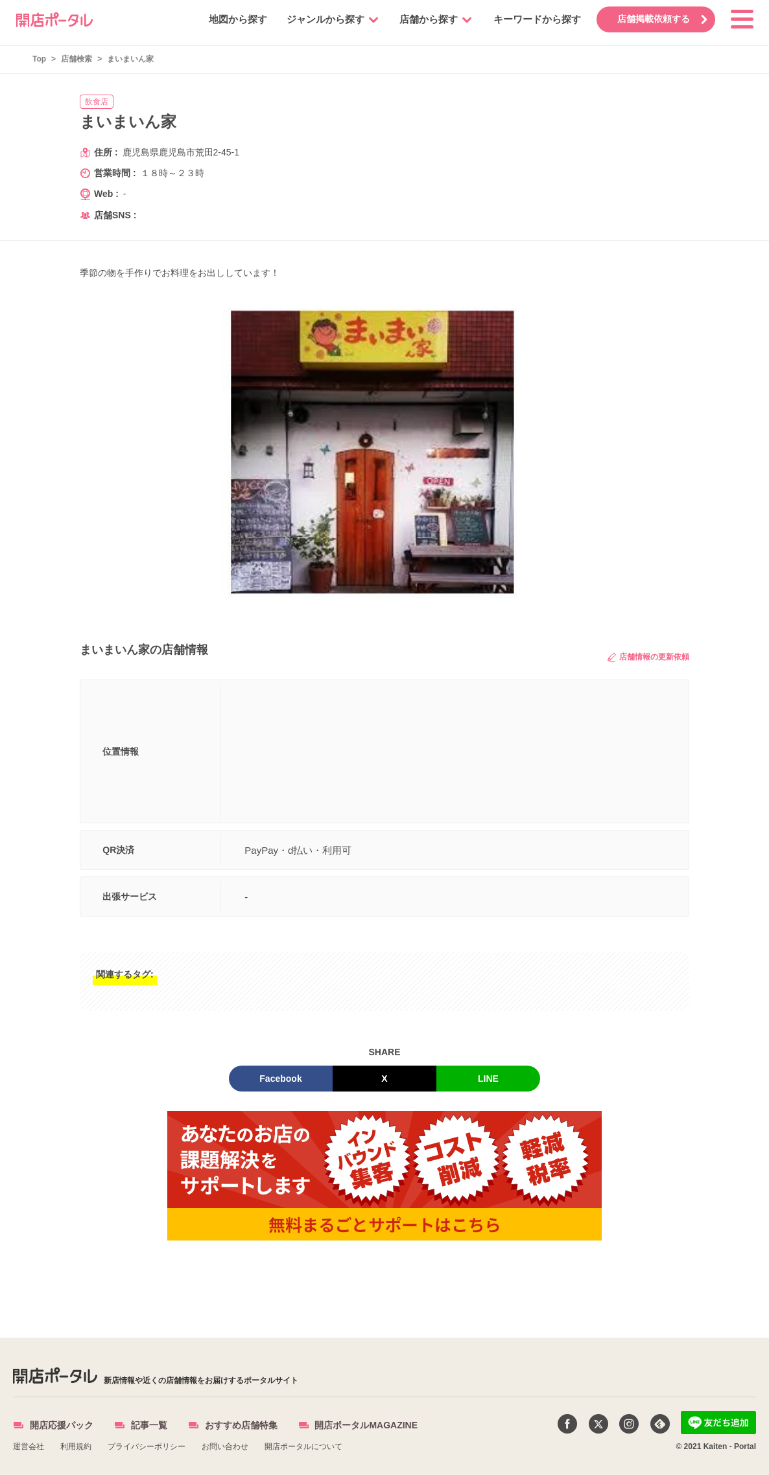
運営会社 (28, 1446)
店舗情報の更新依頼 (648, 657)
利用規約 (75, 1446)
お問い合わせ (225, 1446)
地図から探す (235, 19)
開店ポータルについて (303, 1446)
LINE (488, 1078)
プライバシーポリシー (146, 1446)
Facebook (280, 1078)
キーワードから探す (534, 19)
